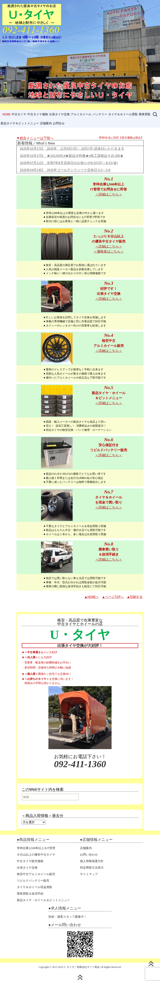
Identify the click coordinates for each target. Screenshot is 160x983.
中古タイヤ (19, 114)
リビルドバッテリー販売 (33, 880)
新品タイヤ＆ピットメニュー (20, 123)
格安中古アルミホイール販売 (36, 874)
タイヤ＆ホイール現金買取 (34, 887)
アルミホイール (81, 114)
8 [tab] (93, 107)
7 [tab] (86, 107)
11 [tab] (111, 107)
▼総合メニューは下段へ (34, 138)
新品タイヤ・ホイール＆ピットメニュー (43, 900)
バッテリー (99, 114)
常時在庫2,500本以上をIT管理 (36, 848)
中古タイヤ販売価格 (30, 861)
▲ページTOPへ (113, 597)
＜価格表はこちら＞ (108, 251)
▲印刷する (135, 597)
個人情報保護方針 (92, 861)
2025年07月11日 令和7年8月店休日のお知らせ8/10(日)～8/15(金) (69, 163)
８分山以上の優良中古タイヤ (36, 854)
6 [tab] (80, 107)
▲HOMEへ (91, 597)
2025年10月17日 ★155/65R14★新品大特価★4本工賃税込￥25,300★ (71, 155)
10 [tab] (105, 107)
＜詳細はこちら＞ (108, 194)
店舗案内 (46, 123)
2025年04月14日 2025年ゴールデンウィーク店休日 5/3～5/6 (65, 170)
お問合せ (59, 123)
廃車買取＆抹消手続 (30, 893)
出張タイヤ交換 (59, 114)
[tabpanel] (80, 52)
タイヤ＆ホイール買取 (123, 114)
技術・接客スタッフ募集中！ (67, 917)
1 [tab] (48, 107)
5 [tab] (74, 107)
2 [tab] (55, 107)
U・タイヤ (80, 635)
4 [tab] (67, 107)
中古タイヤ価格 (37, 114)
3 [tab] (61, 107)
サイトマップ (89, 874)
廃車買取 (145, 114)
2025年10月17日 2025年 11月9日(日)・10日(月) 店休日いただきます (72, 148)
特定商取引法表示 (92, 867)
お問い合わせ (89, 854)
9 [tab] (99, 107)
